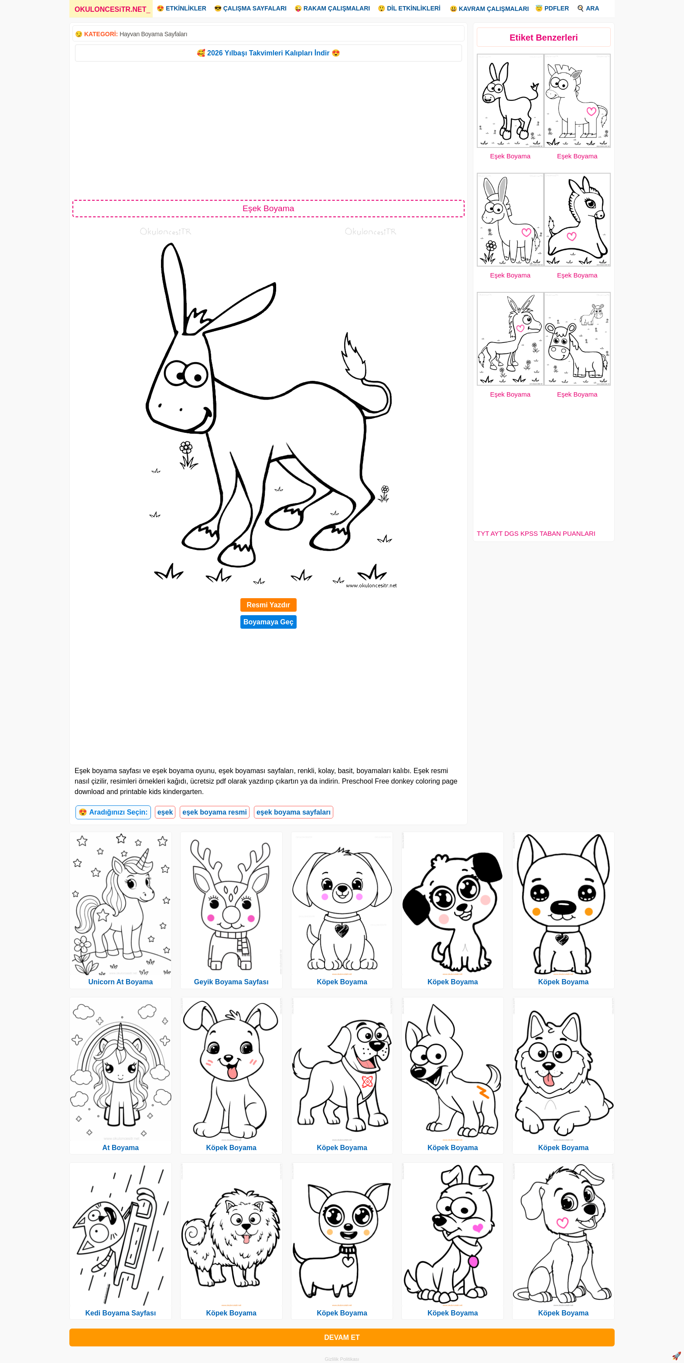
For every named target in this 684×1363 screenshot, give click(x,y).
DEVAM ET (341, 1337)
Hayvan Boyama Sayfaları (153, 34)
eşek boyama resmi (214, 812)
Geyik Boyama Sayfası (231, 982)
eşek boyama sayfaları (293, 812)
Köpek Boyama (231, 1147)
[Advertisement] (268, 130)
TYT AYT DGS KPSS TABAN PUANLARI (536, 533)
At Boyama (121, 1147)
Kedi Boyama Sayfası (120, 1313)
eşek (165, 812)
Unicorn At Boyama (120, 982)
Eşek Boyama (510, 156)
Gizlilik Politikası (342, 1359)
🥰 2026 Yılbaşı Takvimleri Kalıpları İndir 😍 (268, 53)
